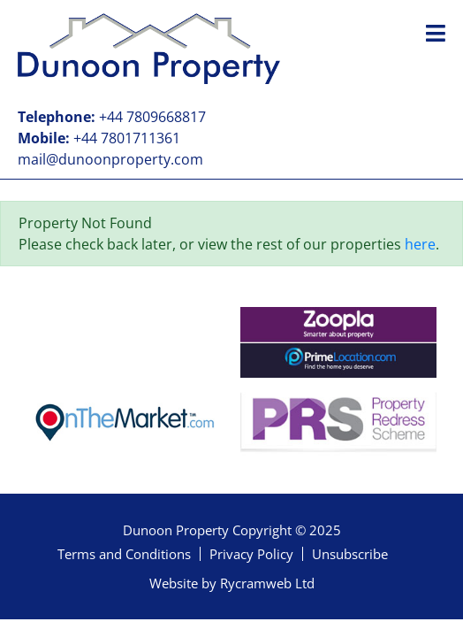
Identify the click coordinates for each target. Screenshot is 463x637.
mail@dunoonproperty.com (110, 159)
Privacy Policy (251, 554)
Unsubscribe (350, 554)
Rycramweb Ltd (267, 583)
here (420, 244)
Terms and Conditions (124, 554)
